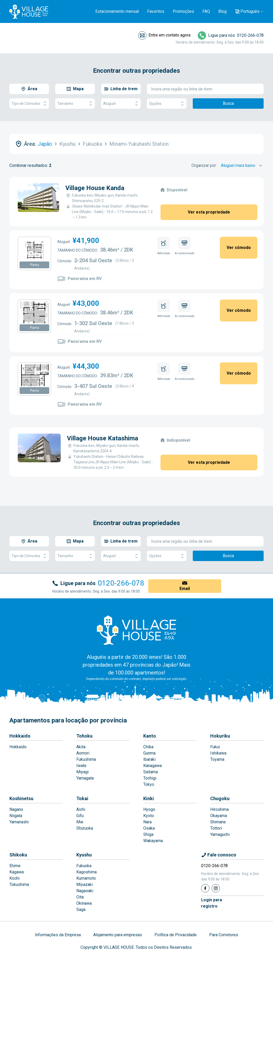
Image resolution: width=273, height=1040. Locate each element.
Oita (80, 897)
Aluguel (121, 103)
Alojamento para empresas (117, 934)
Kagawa (16, 871)
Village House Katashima (102, 438)
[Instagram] (216, 888)
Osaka (149, 828)
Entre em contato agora (169, 35)
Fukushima (86, 759)
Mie (79, 821)
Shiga (148, 834)
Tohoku (84, 736)
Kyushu (84, 854)
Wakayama (153, 840)
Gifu (80, 815)
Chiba (148, 746)
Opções (166, 103)
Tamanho (75, 103)
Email (184, 588)
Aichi (80, 809)
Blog (222, 11)
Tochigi (149, 778)
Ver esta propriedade (209, 212)
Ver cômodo (239, 247)
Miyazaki (84, 884)
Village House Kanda (94, 188)
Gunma (149, 753)
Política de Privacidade (175, 934)
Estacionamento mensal (117, 11)
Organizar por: (204, 165)
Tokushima (19, 884)
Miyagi (82, 771)
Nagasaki (84, 890)
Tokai (82, 798)
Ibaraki (149, 759)
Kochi (14, 878)
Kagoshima (86, 871)
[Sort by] (242, 165)
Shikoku (18, 854)
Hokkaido (19, 736)
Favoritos (155, 11)
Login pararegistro (211, 903)
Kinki (148, 798)
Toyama (217, 759)
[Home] (136, 630)
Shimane (218, 821)
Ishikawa (218, 753)
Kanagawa (152, 765)
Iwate (81, 765)
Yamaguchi (219, 834)
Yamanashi (19, 821)
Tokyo (148, 784)
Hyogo (149, 809)
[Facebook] (205, 888)
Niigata (15, 815)
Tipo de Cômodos (29, 103)
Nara (147, 821)
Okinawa (84, 903)
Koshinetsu (21, 798)
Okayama (218, 815)
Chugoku (219, 798)
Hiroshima (219, 809)
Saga (80, 909)
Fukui (215, 746)
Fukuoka (83, 865)
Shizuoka (84, 828)
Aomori (82, 753)
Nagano (16, 809)
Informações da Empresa (58, 934)
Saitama (150, 771)
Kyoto (148, 815)
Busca (228, 103)
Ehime (15, 865)
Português (249, 11)
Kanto (149, 736)
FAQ (206, 11)
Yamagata (85, 778)
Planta (34, 265)
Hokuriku (220, 736)
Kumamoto (86, 878)
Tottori (216, 828)
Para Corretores (223, 934)
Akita (80, 746)
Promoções (183, 11)
